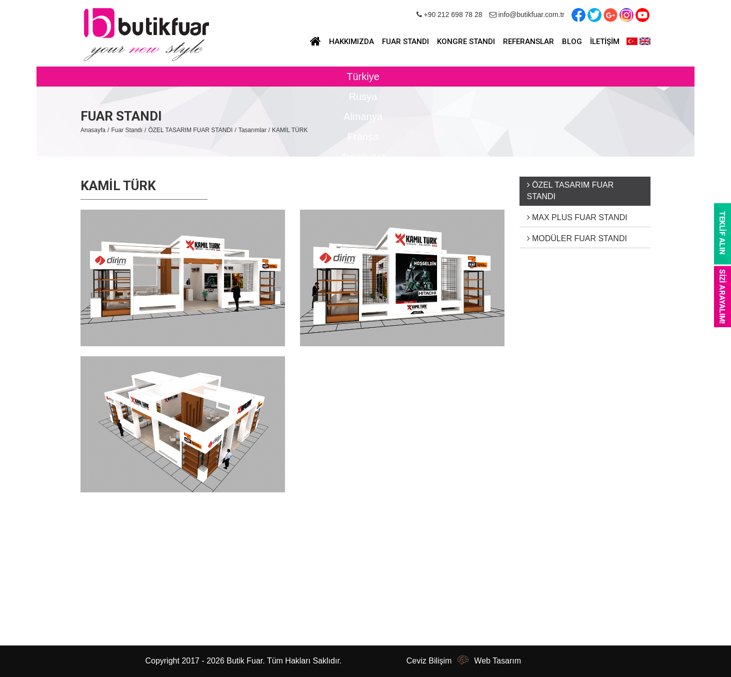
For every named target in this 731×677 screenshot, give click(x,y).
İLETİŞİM (605, 41)
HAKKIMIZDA (351, 41)
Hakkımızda (103, 564)
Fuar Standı (126, 130)
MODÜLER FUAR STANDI (577, 238)
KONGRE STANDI (466, 41)
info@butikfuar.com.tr (527, 15)
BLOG (572, 41)
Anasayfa (93, 130)
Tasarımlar (252, 130)
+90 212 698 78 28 (449, 15)
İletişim (94, 620)
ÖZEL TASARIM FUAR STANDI (190, 130)
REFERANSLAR (528, 41)
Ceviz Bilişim (429, 660)
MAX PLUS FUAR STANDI (577, 217)
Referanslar (102, 606)
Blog (90, 592)
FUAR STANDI (405, 41)
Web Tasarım (497, 660)
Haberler (97, 578)
